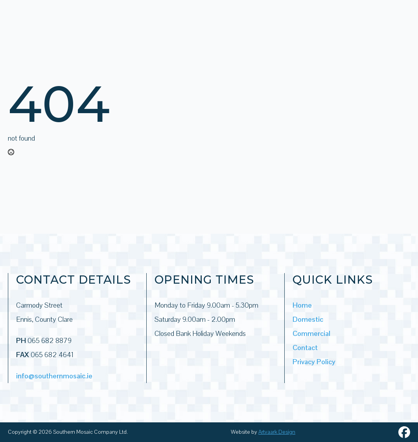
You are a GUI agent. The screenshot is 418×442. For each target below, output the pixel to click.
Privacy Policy (314, 361)
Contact (305, 347)
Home (302, 305)
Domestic (308, 319)
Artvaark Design (276, 431)
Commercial (311, 333)
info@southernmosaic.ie (54, 375)
